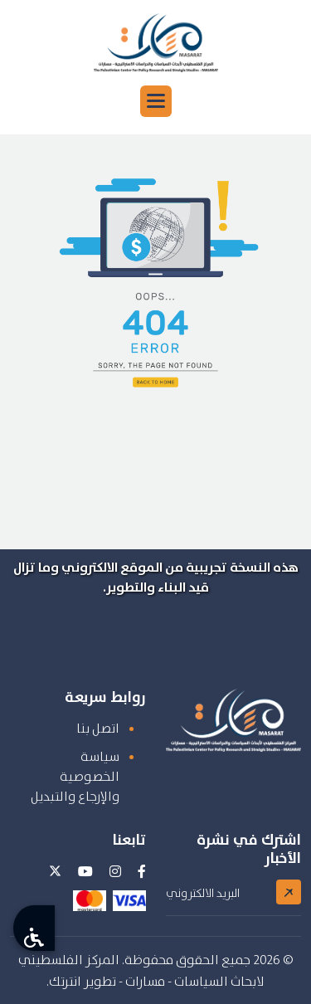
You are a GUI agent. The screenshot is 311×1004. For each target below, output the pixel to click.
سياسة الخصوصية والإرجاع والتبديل (75, 776)
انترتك (65, 981)
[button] (156, 101)
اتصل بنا (97, 728)
